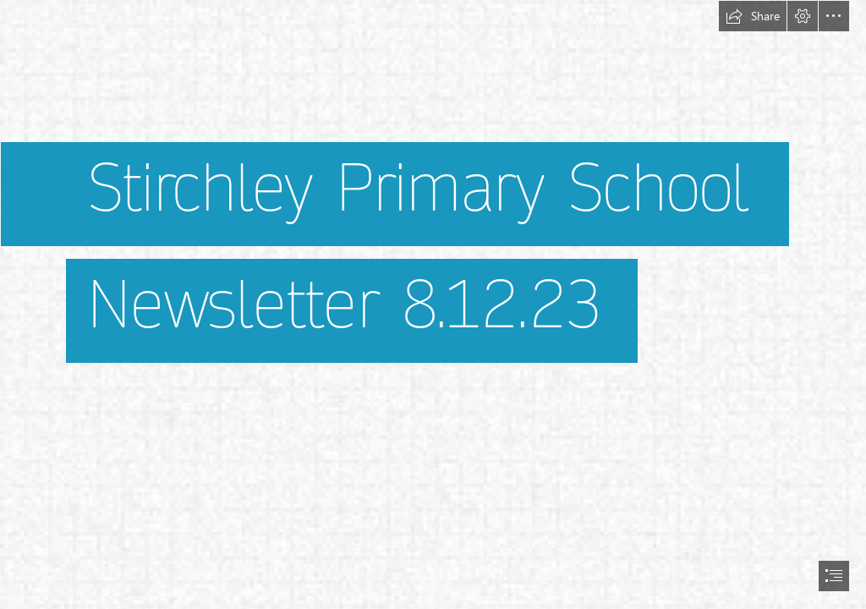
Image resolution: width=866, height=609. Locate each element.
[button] (753, 16)
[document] (433, 304)
